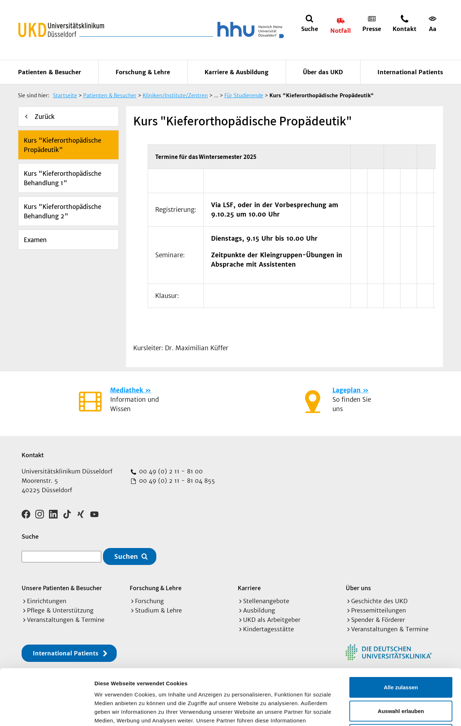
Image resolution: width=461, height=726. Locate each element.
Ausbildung (259, 610)
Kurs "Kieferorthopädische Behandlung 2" (62, 211)
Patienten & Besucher (49, 72)
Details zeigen (383, 712)
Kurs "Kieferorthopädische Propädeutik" (62, 145)
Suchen (126, 556)
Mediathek (126, 390)
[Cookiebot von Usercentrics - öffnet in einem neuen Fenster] (46, 712)
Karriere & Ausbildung (236, 72)
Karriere (249, 588)
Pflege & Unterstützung (60, 610)
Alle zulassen (401, 631)
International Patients (410, 72)
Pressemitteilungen (378, 610)
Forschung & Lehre (143, 72)
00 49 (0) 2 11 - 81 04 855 (176, 480)
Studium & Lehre (158, 610)
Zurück (45, 117)
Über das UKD (323, 72)
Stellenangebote (266, 601)
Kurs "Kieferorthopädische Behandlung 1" (62, 178)
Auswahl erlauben (401, 655)
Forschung (149, 601)
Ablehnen (401, 679)
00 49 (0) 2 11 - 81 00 (170, 471)
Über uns (358, 588)
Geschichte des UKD (379, 601)
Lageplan (346, 390)
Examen (35, 240)
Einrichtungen (46, 601)
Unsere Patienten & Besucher (62, 588)
